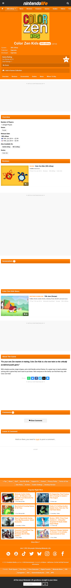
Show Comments (35, 420)
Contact (43, 481)
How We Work (24, 481)
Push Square (13, 569)
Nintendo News (58, 569)
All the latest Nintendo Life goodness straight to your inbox (35, 580)
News (42, 76)
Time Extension (33, 569)
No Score (6, 65)
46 (25, 314)
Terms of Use (63, 481)
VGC (28, 573)
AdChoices (50, 562)
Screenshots (25, 76)
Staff (16, 481)
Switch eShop (6, 147)
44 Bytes (43, 562)
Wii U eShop (16, 147)
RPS (52, 573)
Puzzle (4, 130)
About (11, 481)
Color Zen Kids (32, 43)
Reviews (14, 76)
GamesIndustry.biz (38, 573)
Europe (58, 301)
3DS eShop (14, 48)
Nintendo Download (49, 301)
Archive (27, 485)
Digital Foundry (46, 569)
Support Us (35, 481)
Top (5, 481)
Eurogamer (21, 573)
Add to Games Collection (12, 70)
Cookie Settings (37, 485)
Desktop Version (49, 485)
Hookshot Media (12, 562)
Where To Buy (51, 76)
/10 (11, 59)
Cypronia (14, 50)
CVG (47, 573)
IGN (66, 569)
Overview (5, 76)
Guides (34, 76)
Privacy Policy (52, 481)
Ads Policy (19, 485)
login (37, 439)
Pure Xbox (23, 569)
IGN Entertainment (28, 562)
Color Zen (5, 153)
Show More (35, 542)
